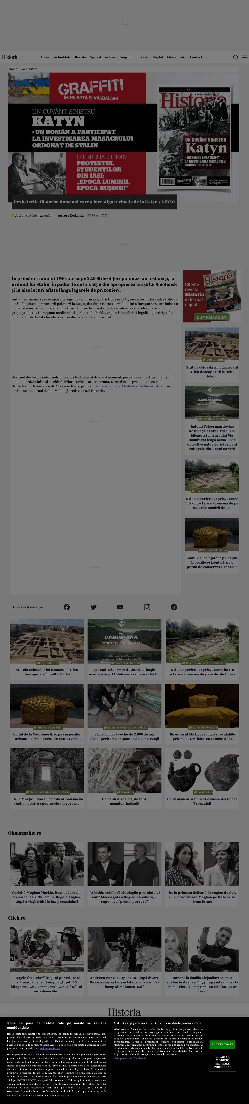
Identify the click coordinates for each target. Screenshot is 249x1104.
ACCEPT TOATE (222, 1044)
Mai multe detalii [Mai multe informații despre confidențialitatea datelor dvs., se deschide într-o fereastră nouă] (50, 1048)
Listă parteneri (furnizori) (130, 1058)
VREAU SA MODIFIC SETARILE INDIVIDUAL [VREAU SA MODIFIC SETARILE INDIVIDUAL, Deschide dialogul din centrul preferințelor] (222, 1062)
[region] (124, 1060)
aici (98, 1076)
